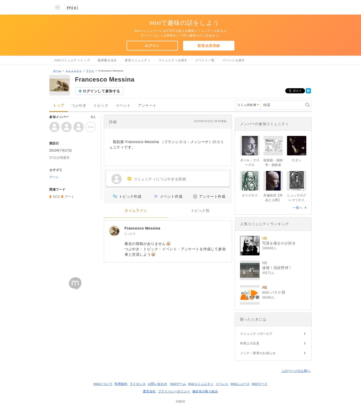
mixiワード (260, 384)
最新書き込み (107, 60)
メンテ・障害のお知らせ (258, 353)
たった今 (130, 233)
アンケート (147, 105)
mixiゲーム (178, 384)
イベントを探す (233, 60)
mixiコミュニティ (201, 384)
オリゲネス (250, 195)
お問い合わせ (157, 384)
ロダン (296, 160)
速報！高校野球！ (277, 268)
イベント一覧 (205, 60)
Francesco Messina (142, 228)
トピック (100, 105)
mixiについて (102, 384)
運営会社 (149, 391)
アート (90, 70)
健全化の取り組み (205, 391)
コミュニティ (73, 70)
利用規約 (121, 384)
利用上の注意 (250, 343)
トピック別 (200, 211)
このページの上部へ (295, 371)
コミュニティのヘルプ (256, 333)
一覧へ (297, 208)
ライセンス (138, 384)
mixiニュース (240, 384)
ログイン (152, 46)
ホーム (57, 70)
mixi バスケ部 (273, 292)
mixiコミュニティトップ (72, 60)
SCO (56, 196)
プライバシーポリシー (174, 391)
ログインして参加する (101, 91)
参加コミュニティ (138, 60)
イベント (123, 105)
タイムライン (136, 211)
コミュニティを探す (172, 60)
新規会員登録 (208, 46)
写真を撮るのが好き (279, 243)
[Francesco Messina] (114, 231)
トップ (58, 105)
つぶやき (78, 105)
